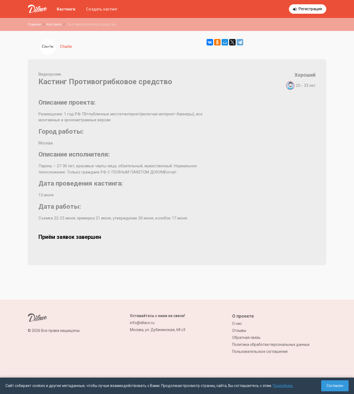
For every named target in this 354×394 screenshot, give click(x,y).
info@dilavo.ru (142, 323)
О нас (237, 323)
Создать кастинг (102, 9)
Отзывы (239, 330)
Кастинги (66, 9)
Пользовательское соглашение (260, 351)
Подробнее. (283, 386)
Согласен (335, 386)
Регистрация (310, 8)
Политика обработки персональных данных (271, 344)
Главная (34, 24)
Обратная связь (246, 337)
